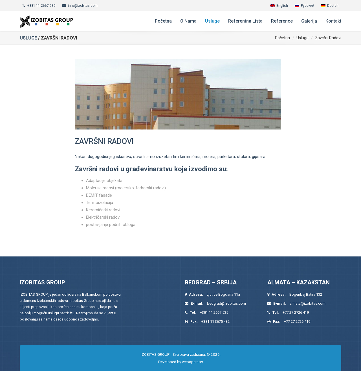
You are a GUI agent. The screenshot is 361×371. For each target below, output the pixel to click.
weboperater (192, 361)
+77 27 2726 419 (296, 312)
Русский (307, 6)
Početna (163, 21)
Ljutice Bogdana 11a (223, 294)
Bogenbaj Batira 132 (305, 294)
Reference (282, 21)
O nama (188, 21)
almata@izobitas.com (307, 303)
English (282, 6)
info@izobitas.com (83, 6)
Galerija (309, 21)
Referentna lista (245, 21)
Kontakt (333, 21)
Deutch (332, 6)
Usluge (212, 21)
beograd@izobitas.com (226, 303)
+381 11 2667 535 (41, 6)
